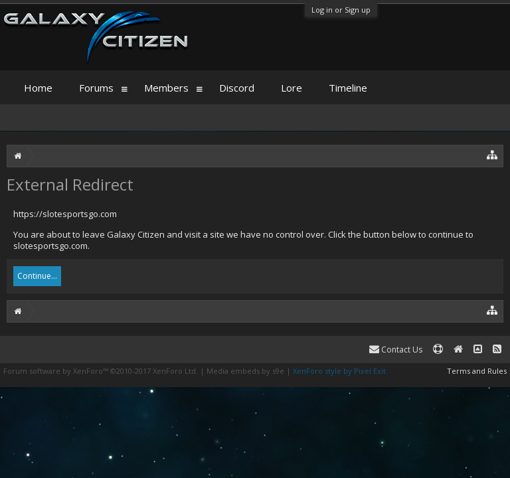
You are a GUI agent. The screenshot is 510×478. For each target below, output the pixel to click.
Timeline (348, 87)
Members (166, 87)
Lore (291, 87)
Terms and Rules (477, 371)
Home (38, 87)
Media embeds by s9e (245, 371)
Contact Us (395, 349)
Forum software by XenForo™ (100, 371)
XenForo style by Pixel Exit (339, 371)
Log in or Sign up (341, 10)
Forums (96, 87)
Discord (236, 87)
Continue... (37, 275)
